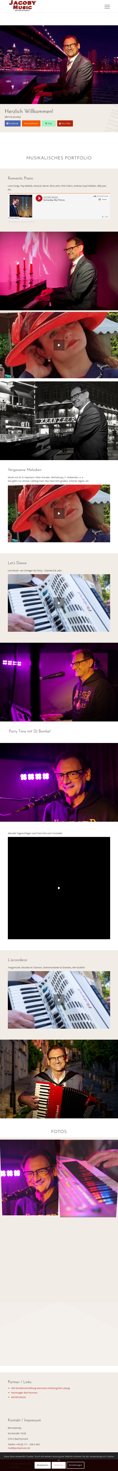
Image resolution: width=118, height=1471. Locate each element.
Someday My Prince (28, 222)
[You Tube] (65, 123)
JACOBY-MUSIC (14, 222)
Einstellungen (75, 1465)
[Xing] (49, 123)
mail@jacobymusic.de (19, 1447)
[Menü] (104, 6)
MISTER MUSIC (18, 1397)
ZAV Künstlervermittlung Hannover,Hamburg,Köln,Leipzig (40, 1388)
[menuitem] (104, 6)
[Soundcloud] (31, 123)
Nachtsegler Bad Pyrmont (24, 1392)
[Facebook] (13, 123)
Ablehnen (58, 1465)
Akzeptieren (42, 1465)
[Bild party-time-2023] (31, 1177)
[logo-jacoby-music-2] (49, 6)
